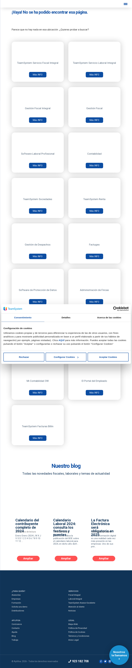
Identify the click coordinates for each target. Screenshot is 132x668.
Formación (16, 603)
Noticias (72, 611)
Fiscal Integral (74, 595)
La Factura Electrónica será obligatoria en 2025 (102, 528)
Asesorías (16, 595)
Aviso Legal (73, 640)
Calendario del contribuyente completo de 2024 (27, 526)
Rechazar (24, 357)
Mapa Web (73, 624)
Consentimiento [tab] (22, 317)
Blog (14, 636)
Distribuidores (18, 611)
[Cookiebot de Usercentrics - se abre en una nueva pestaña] (115, 308)
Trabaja (15, 640)
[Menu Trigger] (125, 4)
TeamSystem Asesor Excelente (81, 603)
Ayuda (14, 632)
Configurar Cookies (66, 357)
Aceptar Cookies (108, 357)
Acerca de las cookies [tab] (109, 317)
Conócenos (17, 624)
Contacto (16, 628)
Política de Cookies (76, 632)
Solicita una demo (19, 607)
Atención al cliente (76, 607)
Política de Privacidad (77, 628)
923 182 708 (78, 661)
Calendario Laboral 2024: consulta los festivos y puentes (64, 528)
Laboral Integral (75, 599)
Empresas (16, 599)
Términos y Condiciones (78, 636)
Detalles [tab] (66, 317)
